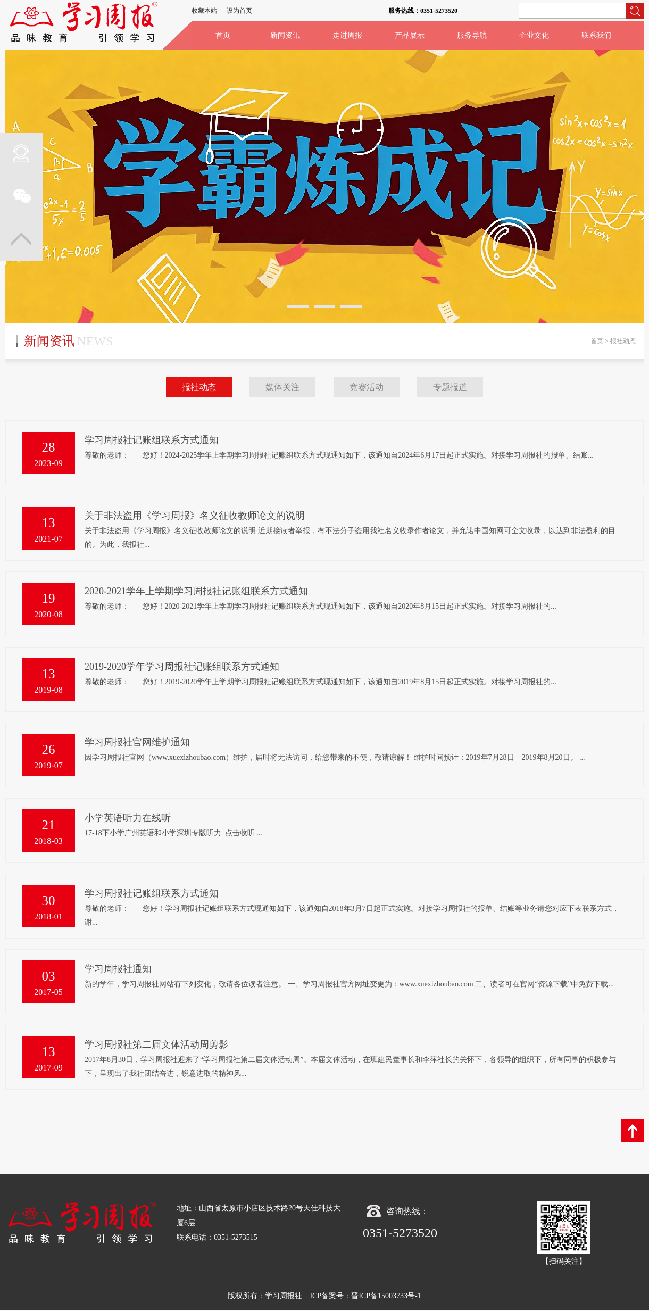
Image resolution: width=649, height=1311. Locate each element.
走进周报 (347, 35)
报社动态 (199, 387)
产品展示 (410, 35)
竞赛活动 (367, 387)
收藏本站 (204, 10)
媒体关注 (282, 387)
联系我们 (596, 35)
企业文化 (534, 35)
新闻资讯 (285, 35)
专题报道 (450, 387)
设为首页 (239, 10)
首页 (222, 35)
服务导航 (472, 35)
